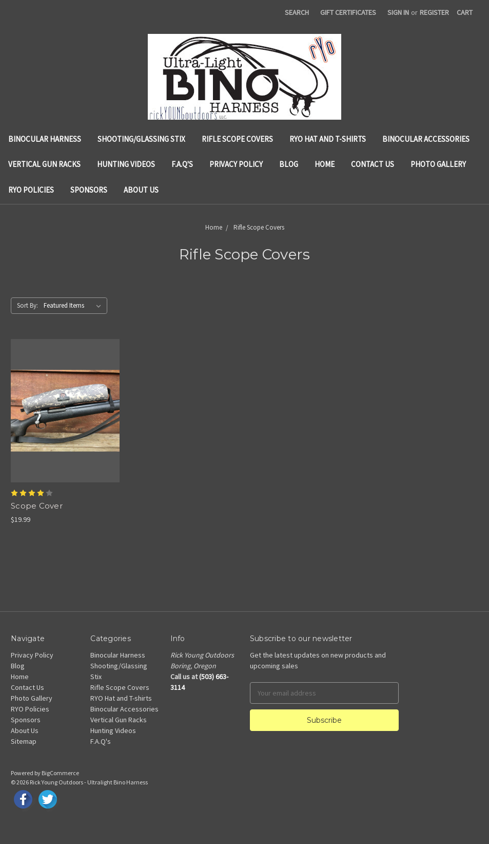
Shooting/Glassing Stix (141, 139)
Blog (288, 164)
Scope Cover (37, 506)
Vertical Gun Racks (44, 164)
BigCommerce (60, 773)
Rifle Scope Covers (237, 139)
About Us (141, 190)
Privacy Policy (236, 164)
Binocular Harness (44, 139)
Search (297, 12)
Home (325, 164)
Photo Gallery (438, 164)
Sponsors (88, 190)
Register (434, 12)
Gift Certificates (348, 12)
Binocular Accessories (426, 139)
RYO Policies (31, 190)
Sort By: (27, 305)
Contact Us (372, 164)
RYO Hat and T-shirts (327, 139)
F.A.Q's (182, 164)
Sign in (398, 12)
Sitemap (23, 741)
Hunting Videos (126, 164)
